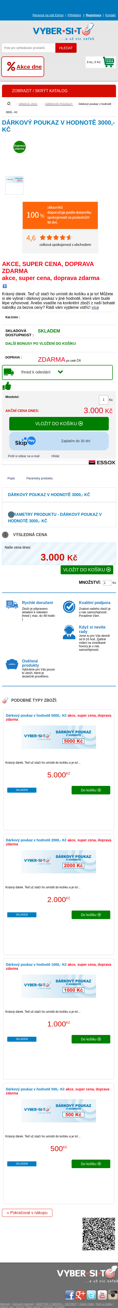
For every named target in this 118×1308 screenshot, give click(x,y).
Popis (11, 478)
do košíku (91, 790)
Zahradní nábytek (23, 1304)
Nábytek (5, 1304)
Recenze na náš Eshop (48, 15)
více (95, 307)
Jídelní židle (86, 1304)
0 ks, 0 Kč (94, 62)
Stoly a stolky (104, 1304)
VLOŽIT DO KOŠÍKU (59, 423)
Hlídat (55, 456)
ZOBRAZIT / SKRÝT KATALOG (40, 91)
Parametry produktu (39, 478)
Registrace (93, 15)
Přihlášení (74, 15)
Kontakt (110, 15)
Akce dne (29, 66)
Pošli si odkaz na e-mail (23, 456)
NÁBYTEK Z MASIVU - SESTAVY (56, 1304)
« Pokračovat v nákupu (27, 1213)
